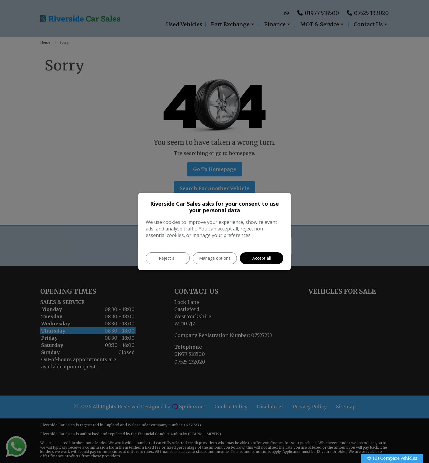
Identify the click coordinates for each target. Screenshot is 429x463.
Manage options (215, 258)
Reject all (167, 258)
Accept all (261, 258)
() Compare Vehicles (392, 458)
